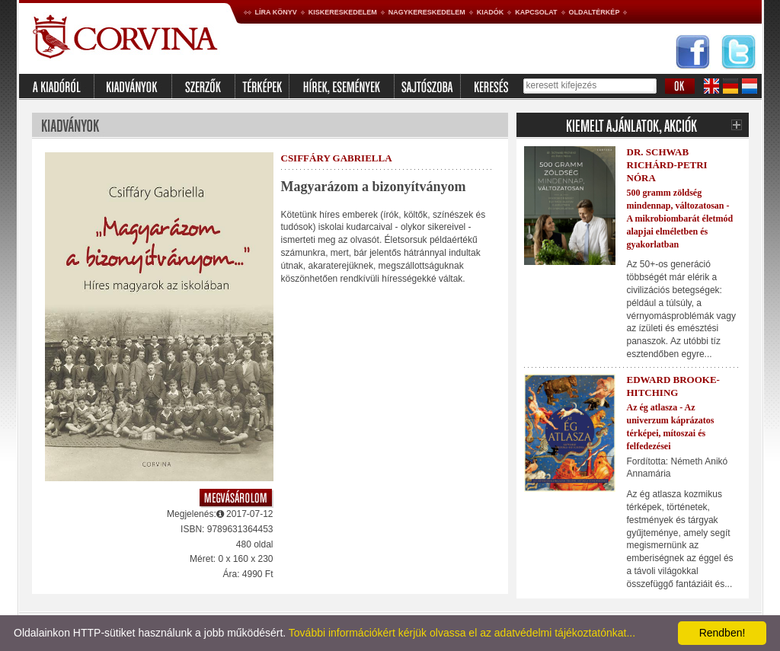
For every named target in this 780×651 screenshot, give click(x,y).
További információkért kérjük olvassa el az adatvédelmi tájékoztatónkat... (462, 633)
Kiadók (490, 12)
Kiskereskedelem (342, 12)
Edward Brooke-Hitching (673, 386)
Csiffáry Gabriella (336, 158)
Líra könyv (276, 12)
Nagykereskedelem (426, 12)
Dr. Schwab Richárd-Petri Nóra (667, 164)
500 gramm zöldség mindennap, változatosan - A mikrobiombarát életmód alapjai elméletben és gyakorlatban (680, 218)
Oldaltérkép (594, 12)
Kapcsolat (536, 12)
